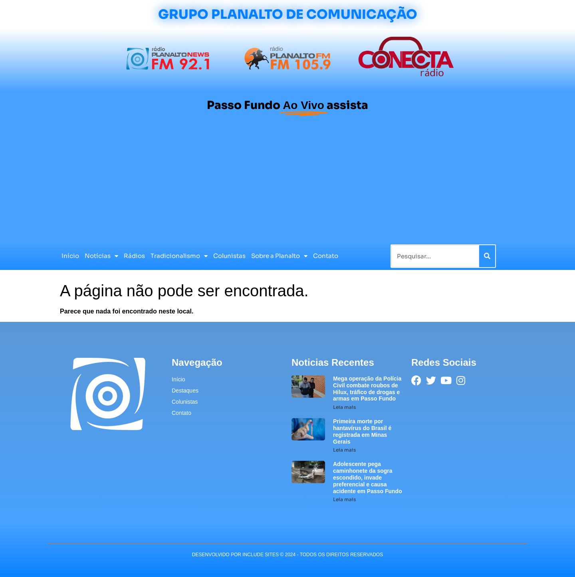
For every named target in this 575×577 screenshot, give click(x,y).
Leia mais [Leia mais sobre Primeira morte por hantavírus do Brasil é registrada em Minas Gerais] (344, 450)
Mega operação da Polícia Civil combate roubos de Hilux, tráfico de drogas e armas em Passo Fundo (367, 388)
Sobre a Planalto (279, 256)
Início (70, 256)
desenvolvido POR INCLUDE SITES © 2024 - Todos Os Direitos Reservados (287, 554)
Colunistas (229, 256)
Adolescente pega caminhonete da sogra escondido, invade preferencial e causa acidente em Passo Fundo (367, 477)
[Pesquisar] (487, 256)
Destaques (185, 390)
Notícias (101, 256)
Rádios (134, 256)
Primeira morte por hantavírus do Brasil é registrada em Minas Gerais (362, 431)
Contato (325, 256)
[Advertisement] (287, 182)
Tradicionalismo (179, 256)
